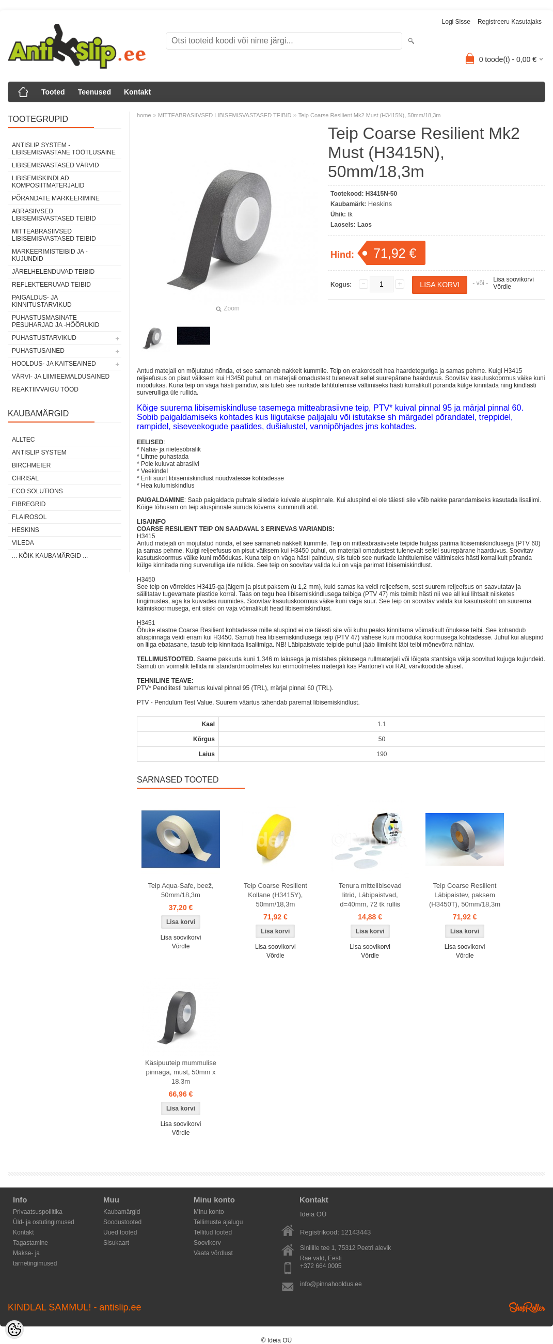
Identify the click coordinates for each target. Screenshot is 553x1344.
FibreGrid (28, 504)
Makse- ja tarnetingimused (35, 1253)
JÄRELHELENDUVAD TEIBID (53, 271)
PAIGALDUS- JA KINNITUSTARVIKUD (42, 301)
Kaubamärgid (121, 1211)
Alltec (23, 439)
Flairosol (29, 517)
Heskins (25, 530)
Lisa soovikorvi (513, 279)
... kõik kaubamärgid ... (50, 555)
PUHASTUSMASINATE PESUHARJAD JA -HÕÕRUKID (55, 321)
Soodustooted (122, 1222)
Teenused (94, 92)
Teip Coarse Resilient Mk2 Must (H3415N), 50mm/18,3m (369, 115)
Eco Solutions (37, 491)
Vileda (23, 542)
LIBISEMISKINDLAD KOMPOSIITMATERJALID (48, 182)
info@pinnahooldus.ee (331, 1284)
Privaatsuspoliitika (37, 1211)
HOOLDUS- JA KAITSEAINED (54, 363)
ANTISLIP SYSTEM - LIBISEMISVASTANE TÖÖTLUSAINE (64, 149)
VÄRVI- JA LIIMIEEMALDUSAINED (60, 376)
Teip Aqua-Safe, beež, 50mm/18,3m (180, 890)
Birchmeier (31, 465)
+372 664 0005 (320, 1266)
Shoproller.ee (527, 1307)
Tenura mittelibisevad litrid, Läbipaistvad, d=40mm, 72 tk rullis (370, 895)
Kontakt (137, 92)
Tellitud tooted (213, 1232)
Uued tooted (120, 1232)
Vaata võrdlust (213, 1253)
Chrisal (25, 478)
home (144, 115)
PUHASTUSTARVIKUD (44, 337)
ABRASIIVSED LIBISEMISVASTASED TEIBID (54, 215)
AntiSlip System (39, 452)
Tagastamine (30, 1242)
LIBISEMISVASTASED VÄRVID (55, 165)
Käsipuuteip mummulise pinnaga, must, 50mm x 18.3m (180, 1072)
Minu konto (209, 1211)
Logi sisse (456, 21)
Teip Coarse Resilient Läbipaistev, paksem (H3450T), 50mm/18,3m (464, 895)
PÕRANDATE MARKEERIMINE (56, 198)
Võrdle (502, 286)
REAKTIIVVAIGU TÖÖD (45, 389)
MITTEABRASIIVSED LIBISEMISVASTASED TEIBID (54, 235)
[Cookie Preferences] (14, 1329)
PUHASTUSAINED (38, 350)
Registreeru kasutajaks (510, 21)
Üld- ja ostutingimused (43, 1222)
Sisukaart (116, 1242)
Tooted (53, 92)
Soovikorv (207, 1242)
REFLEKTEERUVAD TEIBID (51, 284)
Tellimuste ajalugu (218, 1222)
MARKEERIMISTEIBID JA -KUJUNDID (50, 255)
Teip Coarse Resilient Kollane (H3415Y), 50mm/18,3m (275, 895)
